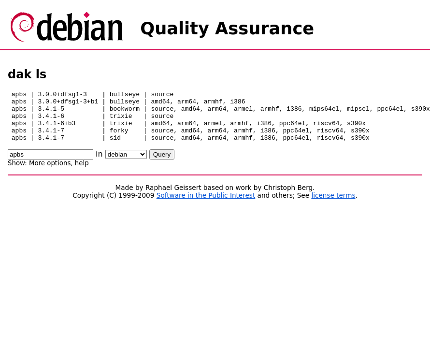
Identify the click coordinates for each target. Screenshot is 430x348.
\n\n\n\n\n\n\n (126, 164)
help (82, 173)
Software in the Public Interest (206, 205)
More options (50, 173)
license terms (333, 205)
